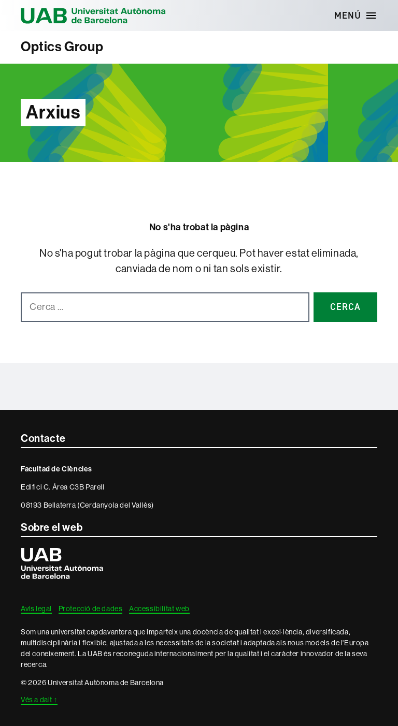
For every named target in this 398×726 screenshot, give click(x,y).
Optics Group (62, 47)
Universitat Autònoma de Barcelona (93, 15)
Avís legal (36, 608)
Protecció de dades (91, 608)
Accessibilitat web (159, 608)
